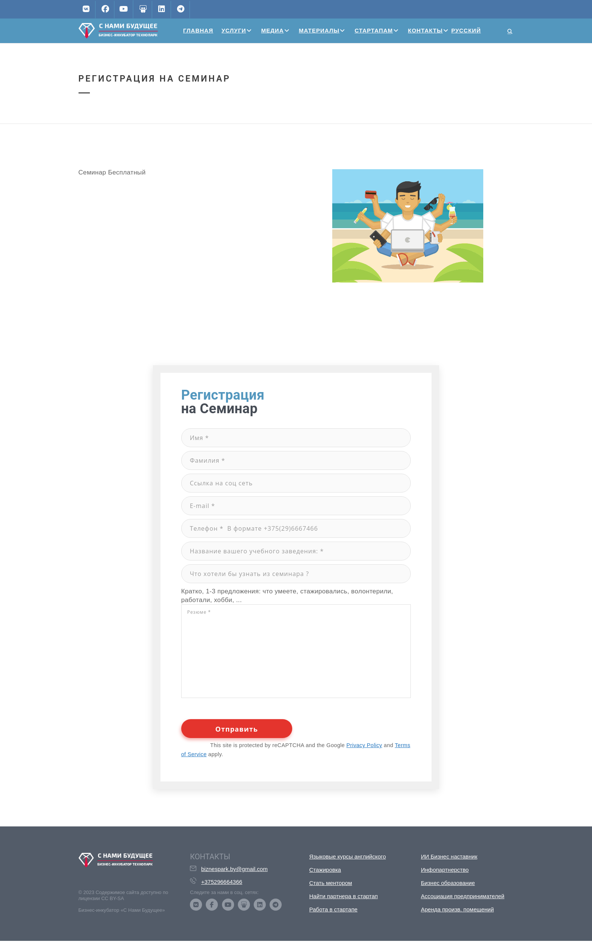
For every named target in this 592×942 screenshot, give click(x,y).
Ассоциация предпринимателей (462, 896)
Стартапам (374, 30)
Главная (198, 30)
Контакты (425, 30)
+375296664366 (221, 882)
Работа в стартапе (333, 909)
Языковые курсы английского (347, 856)
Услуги (234, 30)
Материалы (319, 30)
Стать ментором (330, 883)
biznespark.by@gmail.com (234, 869)
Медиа (272, 30)
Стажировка (325, 869)
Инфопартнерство (445, 869)
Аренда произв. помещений (457, 909)
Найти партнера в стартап (343, 896)
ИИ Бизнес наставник (449, 856)
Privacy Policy (364, 745)
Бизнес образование (448, 883)
